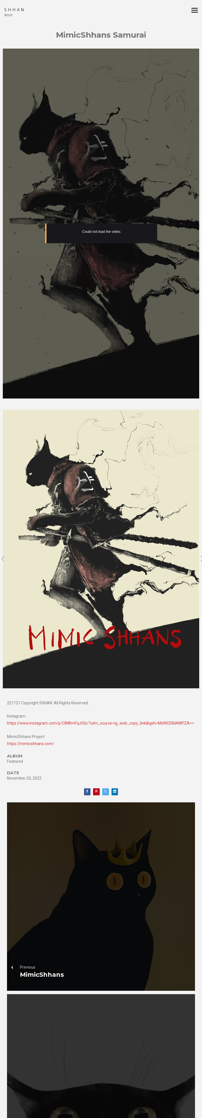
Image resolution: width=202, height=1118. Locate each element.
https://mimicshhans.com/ (30, 743)
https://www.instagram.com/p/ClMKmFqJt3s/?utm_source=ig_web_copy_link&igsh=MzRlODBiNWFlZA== (100, 723)
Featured (15, 761)
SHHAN (14, 9)
